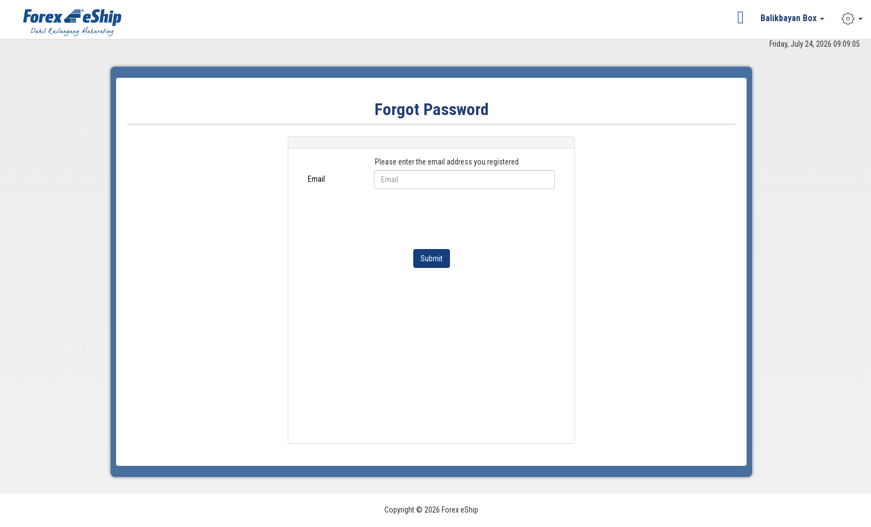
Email (316, 179)
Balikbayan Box (792, 18)
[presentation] (458, 219)
